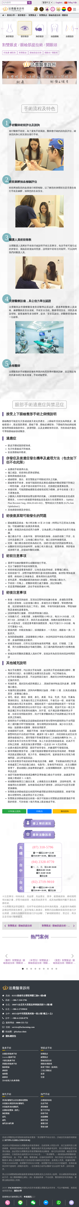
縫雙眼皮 (44, 1057)
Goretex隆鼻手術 (9, 1057)
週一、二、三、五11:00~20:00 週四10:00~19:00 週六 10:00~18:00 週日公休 (43, 871)
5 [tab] (39, 968)
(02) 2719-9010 (42, 882)
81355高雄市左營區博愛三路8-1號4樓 (29, 995)
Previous (3, 28)
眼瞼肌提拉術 (36, 53)
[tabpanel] (14, 955)
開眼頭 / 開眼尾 (51, 53)
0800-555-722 (22, 1022)
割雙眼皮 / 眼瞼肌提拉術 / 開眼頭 (53, 15)
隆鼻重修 (6, 1067)
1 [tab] (22, 968)
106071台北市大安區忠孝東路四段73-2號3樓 (32, 1004)
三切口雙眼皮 (46, 1071)
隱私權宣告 (11, 1036)
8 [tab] (52, 968)
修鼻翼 (5, 1074)
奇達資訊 (28, 1197)
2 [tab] (27, 968)
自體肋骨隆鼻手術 (9, 1054)
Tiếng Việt (70, 3)
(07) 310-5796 (42, 847)
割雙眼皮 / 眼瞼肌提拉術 (20, 925)
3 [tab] (31, 968)
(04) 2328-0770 (42, 862)
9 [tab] (56, 968)
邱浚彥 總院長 (9, 53)
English (59, 3)
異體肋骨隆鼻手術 (9, 1064)
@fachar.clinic (20, 1031)
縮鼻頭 (5, 1077)
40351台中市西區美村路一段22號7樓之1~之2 (32, 1013)
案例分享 (11, 15)
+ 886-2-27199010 (19, 1009)
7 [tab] (48, 968)
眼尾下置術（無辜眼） (50, 1067)
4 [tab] (35, 968)
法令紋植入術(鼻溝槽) (11, 1081)
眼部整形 (22, 15)
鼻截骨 (5, 1071)
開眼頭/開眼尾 (46, 1064)
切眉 (42, 1077)
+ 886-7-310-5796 (19, 1000)
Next (76, 28)
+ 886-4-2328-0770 (20, 1018)
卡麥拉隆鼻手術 (8, 1061)
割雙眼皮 (32, 15)
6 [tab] (43, 968)
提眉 (42, 1074)
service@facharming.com (23, 1027)
